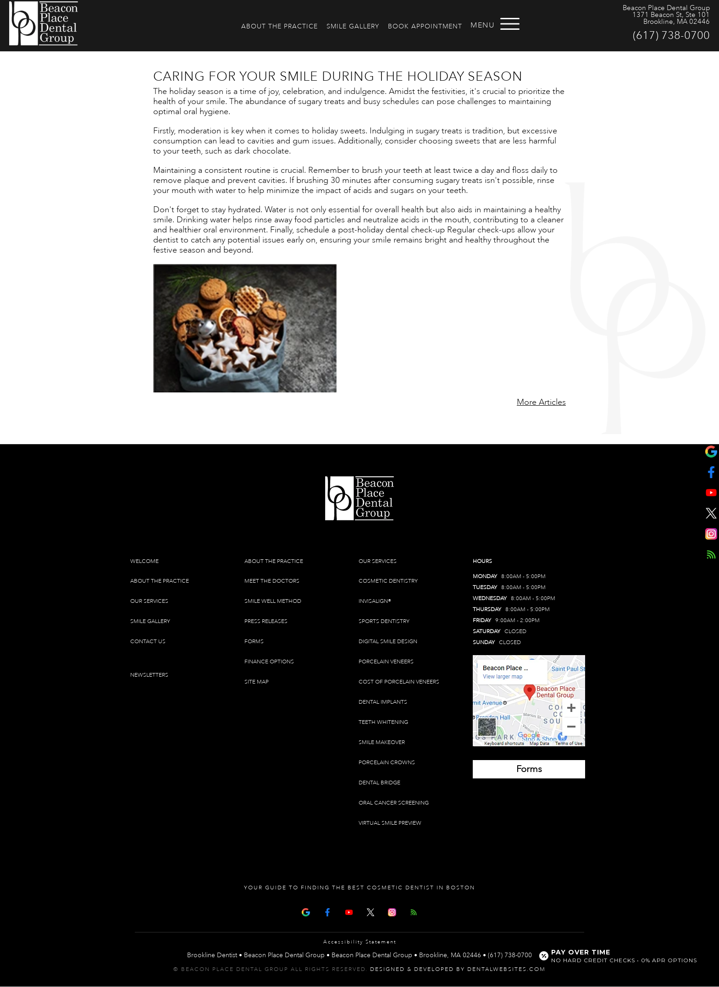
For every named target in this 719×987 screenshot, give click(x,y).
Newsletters (149, 675)
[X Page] (370, 911)
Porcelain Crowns (387, 762)
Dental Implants (383, 702)
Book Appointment (425, 26)
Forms (254, 641)
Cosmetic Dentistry (388, 581)
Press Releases (266, 621)
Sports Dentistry (384, 621)
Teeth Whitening (383, 722)
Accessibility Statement (359, 942)
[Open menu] (510, 24)
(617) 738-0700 (671, 35)
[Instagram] (392, 911)
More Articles (541, 402)
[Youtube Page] (349, 911)
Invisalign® (375, 601)
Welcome (144, 561)
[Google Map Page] (306, 911)
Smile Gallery (352, 26)
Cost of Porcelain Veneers (399, 681)
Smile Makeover (382, 742)
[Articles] (413, 911)
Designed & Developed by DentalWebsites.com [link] (458, 969)
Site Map (256, 681)
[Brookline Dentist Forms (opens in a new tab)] (529, 769)
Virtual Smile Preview (390, 823)
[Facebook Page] (327, 911)
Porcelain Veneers (386, 661)
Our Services (149, 601)
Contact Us (148, 641)
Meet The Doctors (271, 581)
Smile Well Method (272, 601)
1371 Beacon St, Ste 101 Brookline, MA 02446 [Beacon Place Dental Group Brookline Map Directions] (671, 18)
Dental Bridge (379, 782)
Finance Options (269, 661)
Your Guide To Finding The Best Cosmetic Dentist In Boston (359, 887)
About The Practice (279, 26)
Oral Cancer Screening (394, 803)
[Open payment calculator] (619, 956)
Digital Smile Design (388, 641)
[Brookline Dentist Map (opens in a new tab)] (529, 700)
